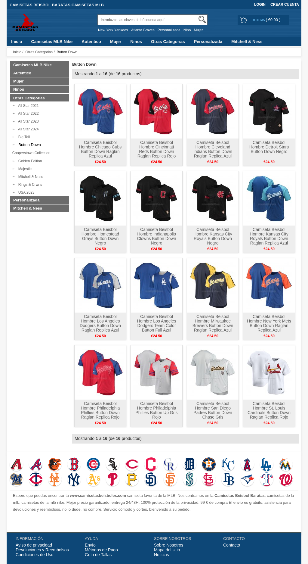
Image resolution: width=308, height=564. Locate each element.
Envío (90, 545)
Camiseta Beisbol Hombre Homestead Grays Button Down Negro (100, 236)
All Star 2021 (27, 106)
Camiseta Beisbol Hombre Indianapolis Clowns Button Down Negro (156, 236)
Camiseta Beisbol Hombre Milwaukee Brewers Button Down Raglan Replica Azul (212, 323)
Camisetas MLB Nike (52, 41)
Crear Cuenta (284, 4)
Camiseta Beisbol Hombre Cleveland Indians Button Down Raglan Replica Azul (212, 149)
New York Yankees (113, 30)
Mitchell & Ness (246, 41)
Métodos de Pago (101, 549)
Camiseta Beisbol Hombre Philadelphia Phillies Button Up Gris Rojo (156, 410)
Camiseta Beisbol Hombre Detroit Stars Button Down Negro (269, 147)
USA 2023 (25, 192)
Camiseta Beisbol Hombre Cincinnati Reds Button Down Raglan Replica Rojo (156, 149)
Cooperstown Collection (30, 153)
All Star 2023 (27, 121)
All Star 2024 (27, 129)
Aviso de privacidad (34, 545)
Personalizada (169, 30)
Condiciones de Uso (34, 554)
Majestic (24, 169)
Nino (187, 30)
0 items (259, 20)
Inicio (16, 41)
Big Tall (23, 137)
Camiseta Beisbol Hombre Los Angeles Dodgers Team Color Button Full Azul (156, 323)
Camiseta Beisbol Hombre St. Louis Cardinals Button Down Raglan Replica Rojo (269, 410)
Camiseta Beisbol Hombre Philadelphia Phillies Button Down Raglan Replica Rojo (100, 410)
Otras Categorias (168, 41)
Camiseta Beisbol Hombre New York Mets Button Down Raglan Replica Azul (269, 323)
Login (260, 4)
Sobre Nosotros (168, 545)
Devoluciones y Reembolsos (42, 549)
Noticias (161, 554)
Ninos (136, 41)
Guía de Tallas (98, 554)
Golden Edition (29, 161)
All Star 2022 (27, 113)
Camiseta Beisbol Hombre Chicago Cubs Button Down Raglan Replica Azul (100, 149)
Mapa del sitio (167, 549)
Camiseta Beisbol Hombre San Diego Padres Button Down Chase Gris (212, 410)
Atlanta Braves (143, 30)
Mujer (198, 30)
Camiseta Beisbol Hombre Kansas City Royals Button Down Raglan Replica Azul (269, 236)
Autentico (91, 41)
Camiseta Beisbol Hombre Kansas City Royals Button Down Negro (212, 236)
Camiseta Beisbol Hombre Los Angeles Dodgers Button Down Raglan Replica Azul (100, 323)
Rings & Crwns (29, 184)
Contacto (231, 545)
